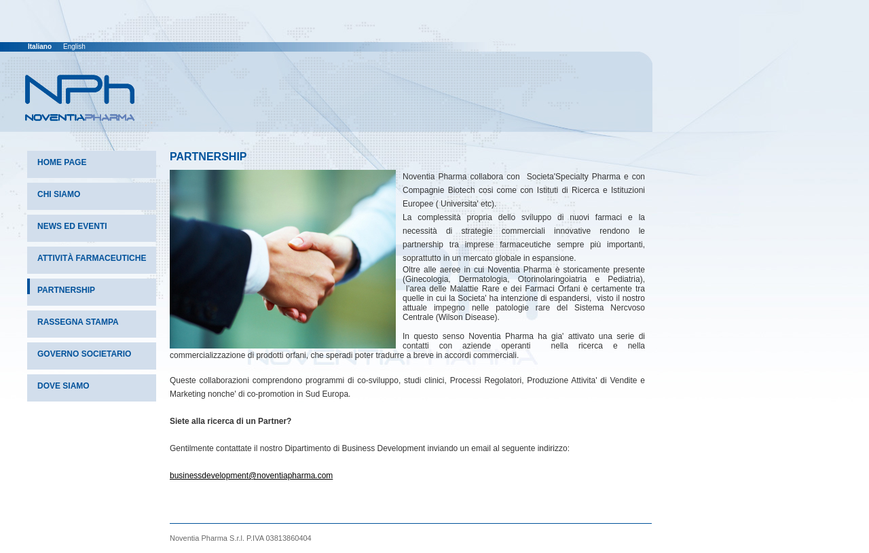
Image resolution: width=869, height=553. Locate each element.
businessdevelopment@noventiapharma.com (251, 475)
